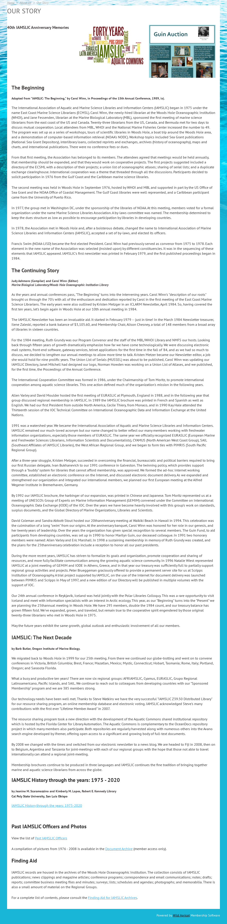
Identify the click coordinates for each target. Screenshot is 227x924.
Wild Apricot (181, 915)
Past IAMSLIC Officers (51, 838)
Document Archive (119, 849)
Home (10, 3)
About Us (25, 3)
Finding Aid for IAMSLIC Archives (112, 897)
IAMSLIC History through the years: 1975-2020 (47, 805)
